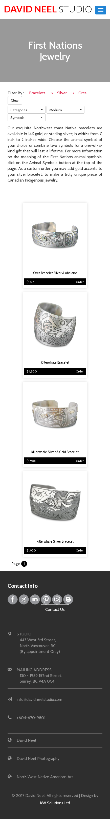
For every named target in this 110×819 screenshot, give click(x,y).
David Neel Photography (38, 758)
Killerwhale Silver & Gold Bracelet (55, 452)
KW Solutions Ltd (55, 802)
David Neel (48, 8)
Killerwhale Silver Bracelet (55, 541)
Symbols (17, 117)
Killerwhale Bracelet (55, 362)
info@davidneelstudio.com (39, 699)
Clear (15, 100)
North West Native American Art (45, 776)
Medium (55, 110)
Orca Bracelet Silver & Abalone (55, 273)
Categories (18, 110)
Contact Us (55, 609)
